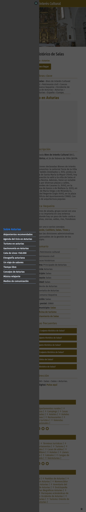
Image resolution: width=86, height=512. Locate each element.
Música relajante (11, 276)
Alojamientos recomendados (17, 234)
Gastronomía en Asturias (16, 248)
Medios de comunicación (16, 281)
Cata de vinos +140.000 (14, 253)
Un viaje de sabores (13, 262)
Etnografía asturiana (14, 257)
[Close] (36, 3)
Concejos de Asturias (14, 271)
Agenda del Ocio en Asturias (17, 239)
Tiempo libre (9, 267)
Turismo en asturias (13, 243)
